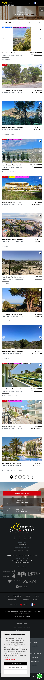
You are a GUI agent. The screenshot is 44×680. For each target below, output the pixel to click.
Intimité (29, 611)
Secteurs (26, 600)
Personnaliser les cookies (15, 667)
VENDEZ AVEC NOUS (22, 493)
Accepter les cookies (15, 663)
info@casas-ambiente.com (22, 550)
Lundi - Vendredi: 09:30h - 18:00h (22, 560)
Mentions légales (23, 611)
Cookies (34, 611)
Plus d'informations (10, 659)
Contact (13, 604)
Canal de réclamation (23, 613)
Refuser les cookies (15, 672)
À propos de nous (13, 600)
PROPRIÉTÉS (17, 596)
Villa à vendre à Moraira (22, 631)
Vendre (27, 596)
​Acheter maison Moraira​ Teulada (22, 627)
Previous (3, 39)
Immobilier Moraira (22, 623)
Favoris (24, 605)
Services (36, 596)
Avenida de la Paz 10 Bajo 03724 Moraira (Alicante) (22, 555)
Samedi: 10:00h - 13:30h (22, 562)
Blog (35, 600)
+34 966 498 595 (22, 545)
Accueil (7, 596)
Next (40, 39)
